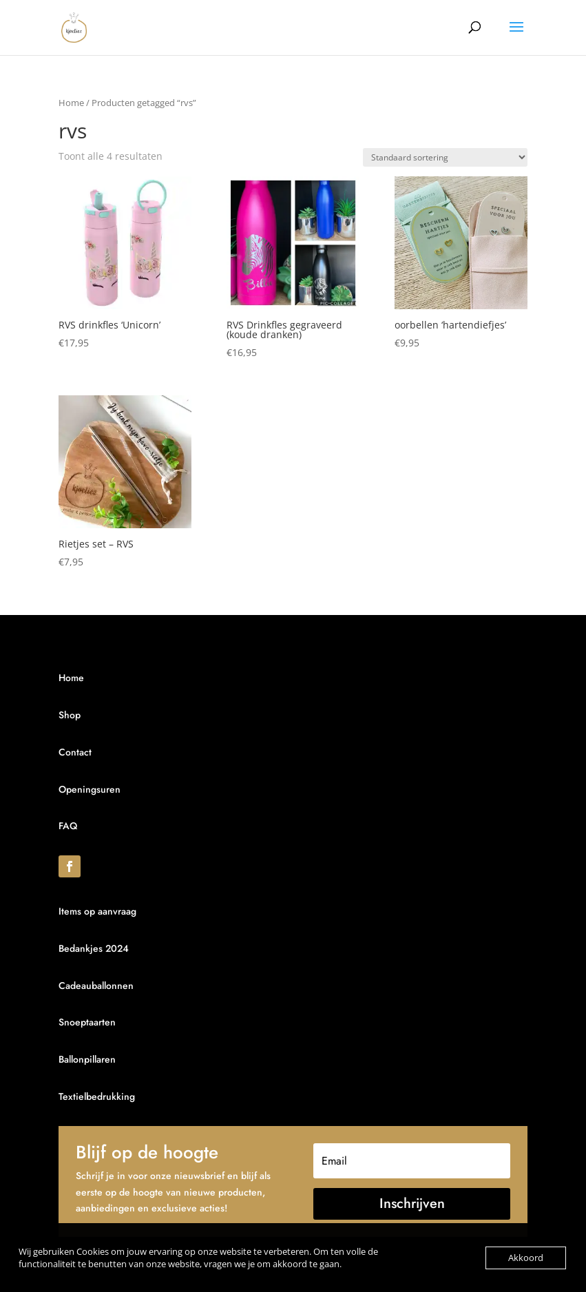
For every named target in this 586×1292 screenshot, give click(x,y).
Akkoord (525, 1257)
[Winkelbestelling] (445, 157)
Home (71, 102)
